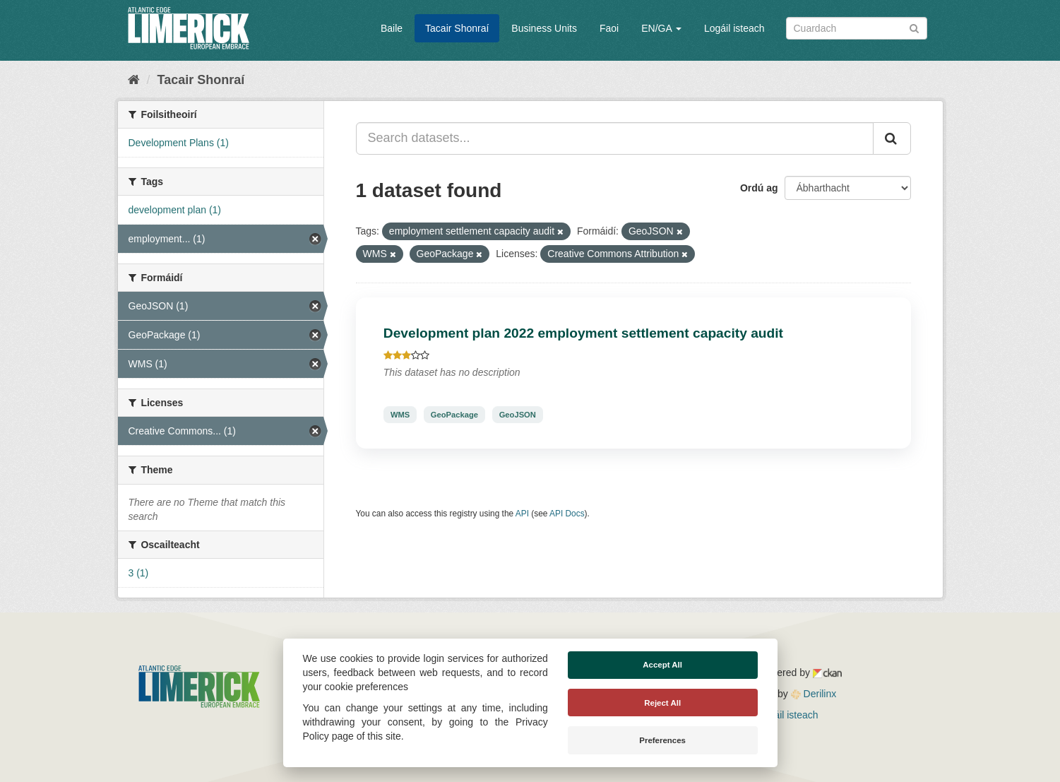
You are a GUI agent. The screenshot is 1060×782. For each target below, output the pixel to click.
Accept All (662, 664)
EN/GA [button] (661, 28)
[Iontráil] (914, 27)
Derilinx (814, 693)
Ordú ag (759, 188)
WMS (400, 414)
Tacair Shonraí (457, 28)
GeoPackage (454, 414)
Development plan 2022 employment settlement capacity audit (583, 333)
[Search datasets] (856, 28)
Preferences (662, 740)
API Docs (567, 514)
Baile (392, 28)
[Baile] (134, 80)
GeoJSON (517, 414)
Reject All (662, 703)
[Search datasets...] (615, 138)
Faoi (609, 28)
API (522, 514)
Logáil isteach (734, 28)
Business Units (544, 28)
